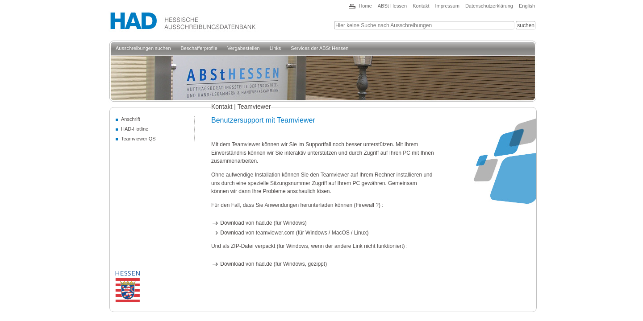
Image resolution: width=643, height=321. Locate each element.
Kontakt (421, 5)
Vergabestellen (243, 48)
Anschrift (130, 119)
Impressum (447, 5)
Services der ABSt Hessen (319, 48)
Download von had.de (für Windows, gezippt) (269, 264)
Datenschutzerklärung (489, 5)
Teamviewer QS (138, 138)
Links (275, 48)
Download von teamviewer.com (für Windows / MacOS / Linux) (289, 233)
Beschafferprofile (199, 48)
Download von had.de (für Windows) (259, 223)
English (527, 5)
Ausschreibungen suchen (143, 48)
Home (365, 5)
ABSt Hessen (392, 5)
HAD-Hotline (134, 129)
